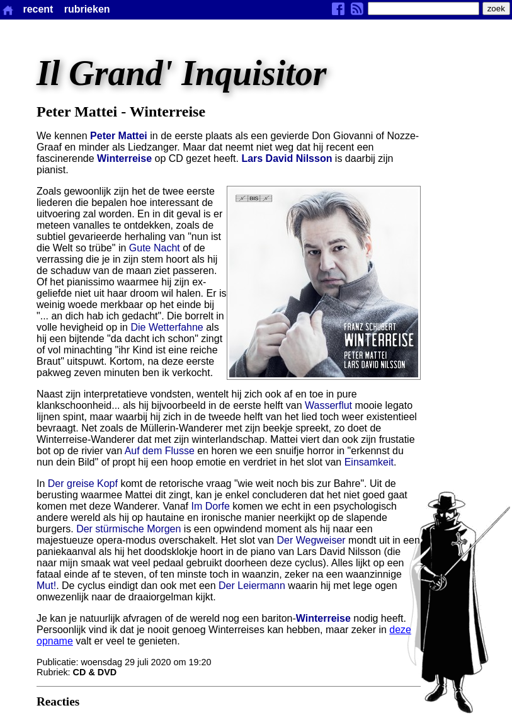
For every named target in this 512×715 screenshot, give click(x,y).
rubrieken (87, 9)
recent (38, 9)
